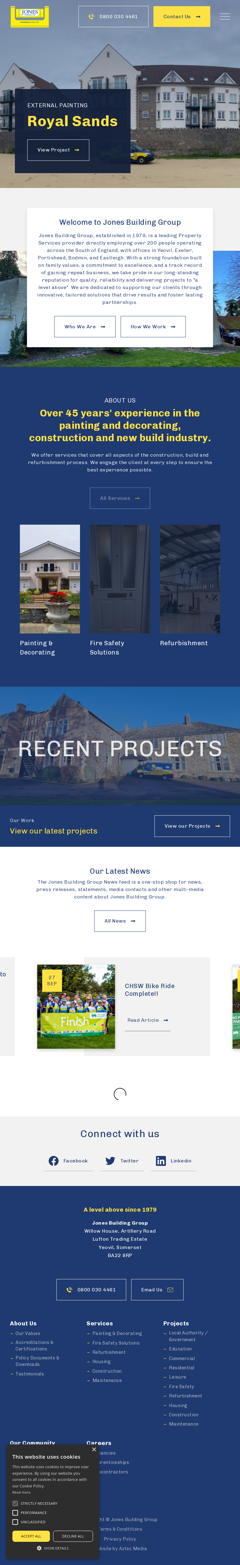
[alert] (52, 1501)
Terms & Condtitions (120, 1529)
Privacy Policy (120, 1539)
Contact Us (181, 16)
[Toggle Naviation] (225, 16)
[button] (15, 1503)
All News (119, 921)
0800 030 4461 (113, 16)
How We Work (153, 327)
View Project (58, 150)
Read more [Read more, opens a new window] (21, 1492)
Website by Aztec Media (120, 1548)
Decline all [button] (73, 1536)
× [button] (93, 1450)
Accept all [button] (31, 1536)
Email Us (157, 1290)
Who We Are (84, 327)
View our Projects (192, 826)
